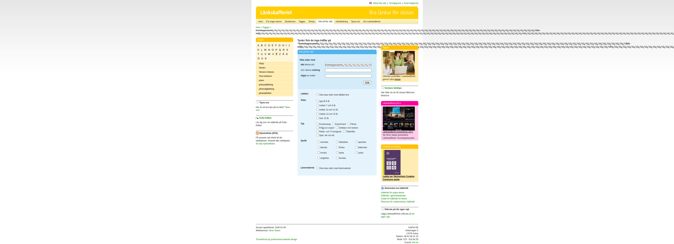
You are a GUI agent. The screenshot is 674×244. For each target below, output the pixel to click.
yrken (261, 80)
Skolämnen (290, 21)
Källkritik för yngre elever (392, 192)
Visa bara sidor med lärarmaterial (333, 168)
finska (340, 147)
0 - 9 (264, 58)
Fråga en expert (325, 128)
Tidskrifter (349, 131)
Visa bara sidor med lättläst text (332, 95)
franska (341, 158)
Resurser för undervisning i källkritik (398, 201)
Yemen (262, 68)
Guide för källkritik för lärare (394, 198)
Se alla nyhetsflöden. (266, 143)
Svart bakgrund (411, 3)
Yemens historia (266, 72)
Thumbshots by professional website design (276, 239)
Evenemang (323, 124)
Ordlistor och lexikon (347, 128)
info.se (415, 242)
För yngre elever (274, 21)
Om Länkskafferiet (371, 21)
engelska (323, 158)
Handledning (342, 21)
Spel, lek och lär (325, 135)
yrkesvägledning (266, 89)
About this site (379, 3)
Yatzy (261, 63)
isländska (342, 142)
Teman (311, 21)
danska (322, 147)
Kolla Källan (265, 118)
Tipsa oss (355, 21)
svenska (322, 142)
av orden (308, 75)
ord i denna (310, 70)
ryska (359, 153)
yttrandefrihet (265, 93)
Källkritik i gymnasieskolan (393, 195)
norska (322, 153)
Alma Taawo (274, 230)
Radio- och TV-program (328, 131)
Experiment (339, 124)
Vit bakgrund (395, 3)
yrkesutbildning (266, 84)
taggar (397, 79)
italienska (361, 147)
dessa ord (307, 64)
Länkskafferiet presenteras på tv (398, 132)
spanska (360, 142)
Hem (261, 21)
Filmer (352, 124)
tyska (340, 153)
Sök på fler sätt (325, 21)
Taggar (302, 21)
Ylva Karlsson (265, 76)
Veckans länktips (393, 88)
